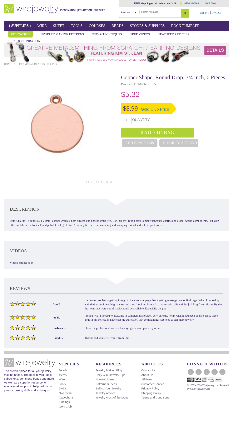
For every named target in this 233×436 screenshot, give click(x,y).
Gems (63, 375)
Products (125, 12)
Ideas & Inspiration (24, 41)
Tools (76, 26)
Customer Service (152, 384)
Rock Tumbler (185, 26)
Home (8, 64)
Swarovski (65, 393)
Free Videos (140, 34)
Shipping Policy (151, 393)
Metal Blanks (34, 64)
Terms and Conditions (155, 397)
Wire (42, 26)
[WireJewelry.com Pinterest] (222, 372)
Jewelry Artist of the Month (112, 397)
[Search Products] (185, 13)
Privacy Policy (150, 388)
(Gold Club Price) (155, 109)
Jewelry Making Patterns (62, 34)
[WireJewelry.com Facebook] (191, 372)
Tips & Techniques (107, 34)
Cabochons (66, 397)
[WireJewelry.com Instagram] (214, 372)
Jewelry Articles (105, 393)
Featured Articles (173, 34)
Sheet (58, 26)
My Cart (219, 12)
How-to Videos (105, 379)
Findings (64, 401)
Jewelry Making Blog (109, 370)
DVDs (63, 388)
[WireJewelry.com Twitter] (199, 372)
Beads (117, 26)
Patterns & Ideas (106, 384)
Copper (52, 64)
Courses (97, 26)
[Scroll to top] (9, 432)
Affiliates (146, 379)
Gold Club (65, 406)
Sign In (204, 13)
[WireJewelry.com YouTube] (207, 372)
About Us (147, 375)
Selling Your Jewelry (108, 388)
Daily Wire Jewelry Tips (110, 375)
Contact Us (148, 370)
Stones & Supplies (147, 26)
